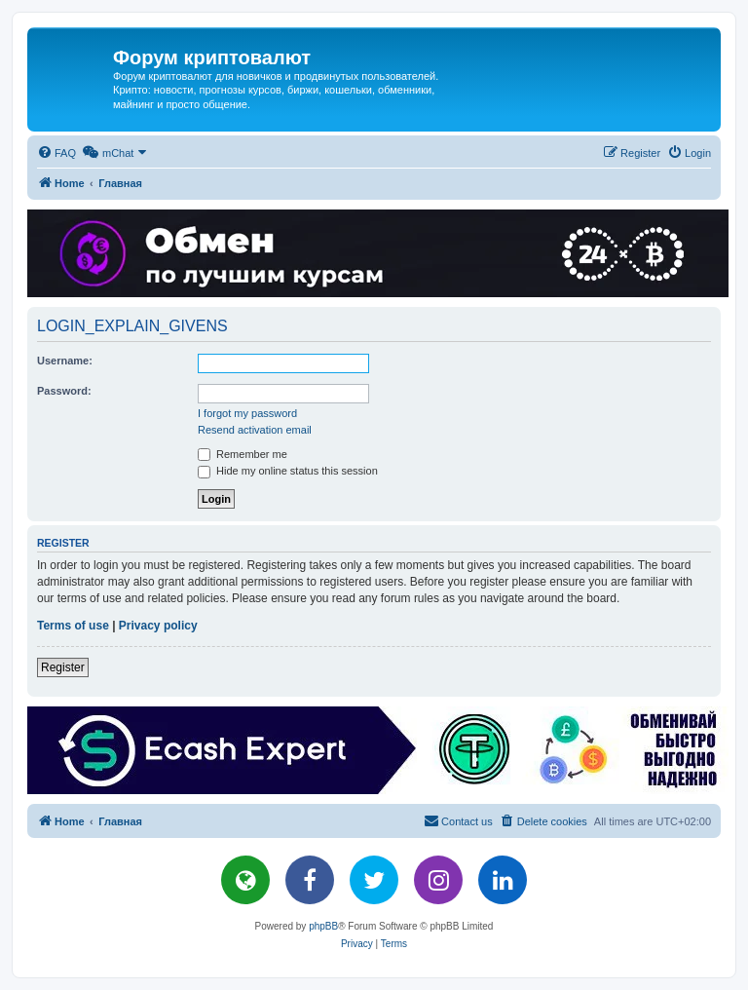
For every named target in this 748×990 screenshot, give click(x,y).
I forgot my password (247, 413)
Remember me (242, 454)
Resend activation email (255, 430)
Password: (64, 391)
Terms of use (73, 625)
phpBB (323, 926)
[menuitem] (56, 153)
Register (63, 667)
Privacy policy (158, 625)
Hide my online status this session (288, 470)
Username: (65, 360)
